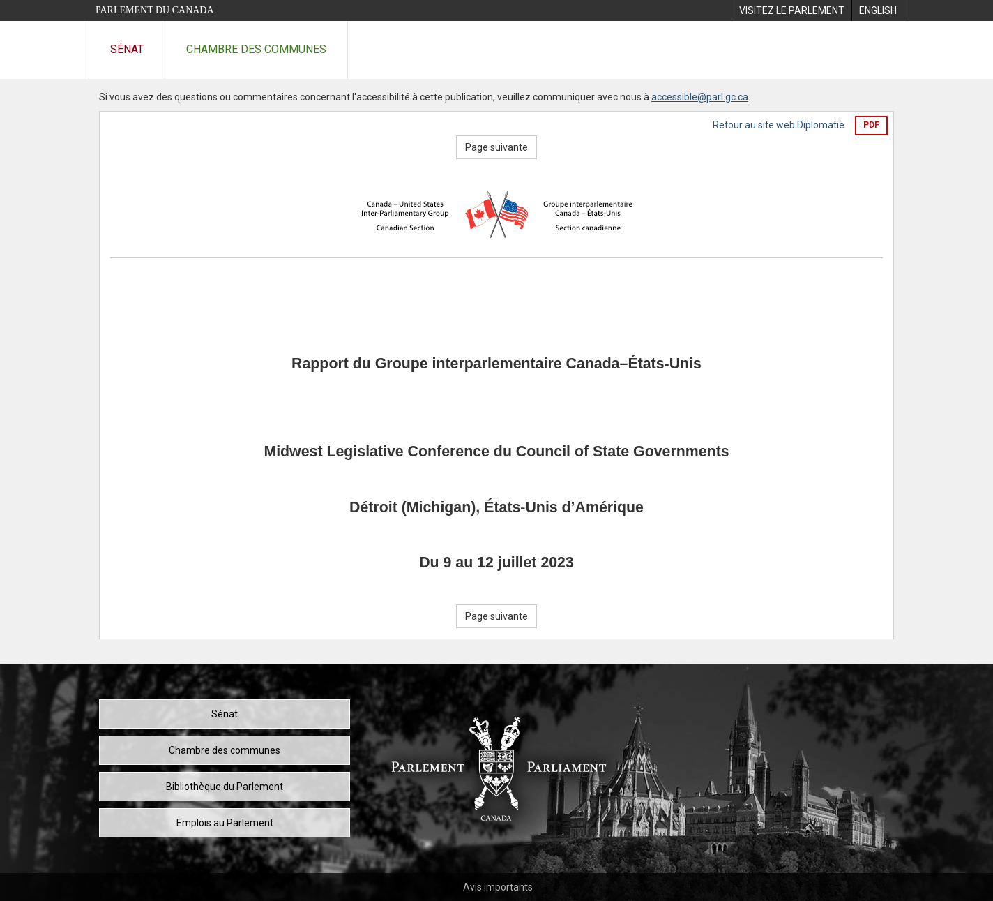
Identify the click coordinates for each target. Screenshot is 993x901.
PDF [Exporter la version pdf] (871, 125)
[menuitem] (791, 10)
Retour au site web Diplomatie (778, 125)
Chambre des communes (256, 49)
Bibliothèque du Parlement (224, 786)
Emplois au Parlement (224, 822)
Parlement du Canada (155, 10)
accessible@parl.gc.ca (699, 97)
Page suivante (496, 147)
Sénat (127, 49)
